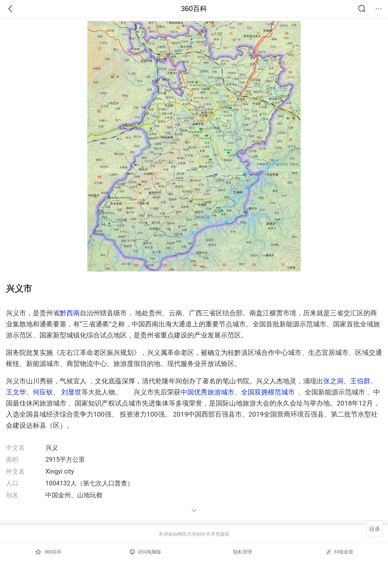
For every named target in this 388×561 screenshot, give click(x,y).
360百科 (194, 9)
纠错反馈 (339, 552)
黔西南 (70, 313)
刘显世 (71, 392)
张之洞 (333, 381)
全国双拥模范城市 (268, 392)
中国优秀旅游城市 (207, 392)
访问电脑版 (145, 552)
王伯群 (360, 381)
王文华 (16, 392)
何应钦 (43, 392)
